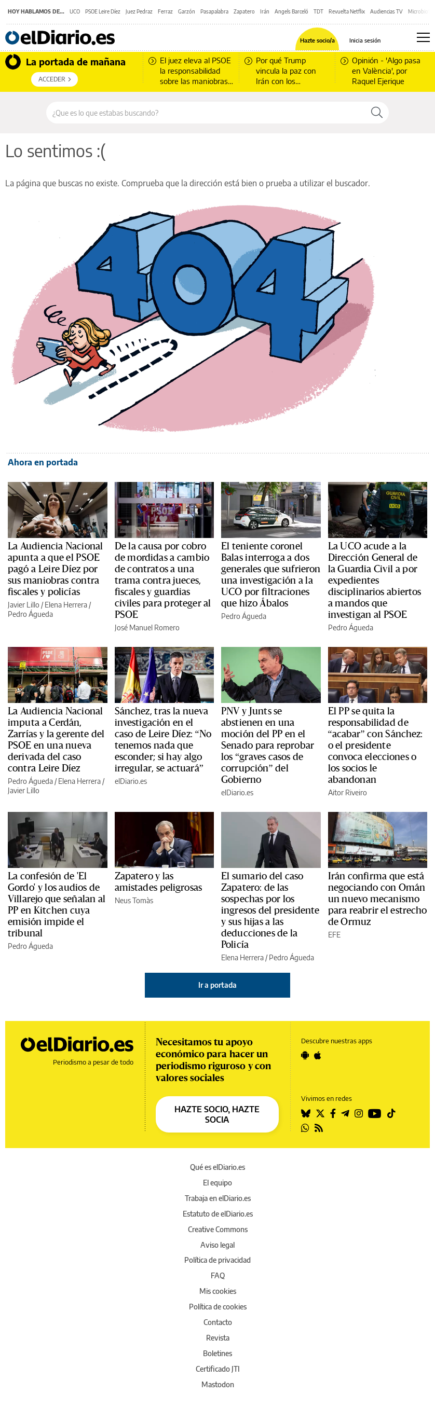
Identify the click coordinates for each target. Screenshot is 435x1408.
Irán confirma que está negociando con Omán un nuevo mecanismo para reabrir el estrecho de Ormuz (377, 899)
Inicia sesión (364, 40)
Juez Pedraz (139, 11)
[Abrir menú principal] (423, 37)
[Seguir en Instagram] (359, 1113)
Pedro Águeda (30, 614)
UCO (75, 11)
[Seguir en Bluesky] (305, 1113)
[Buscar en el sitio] (205, 112)
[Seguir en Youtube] (375, 1113)
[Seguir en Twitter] (320, 1113)
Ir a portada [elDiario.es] (217, 985)
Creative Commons (218, 1229)
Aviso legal (217, 1244)
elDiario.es (131, 781)
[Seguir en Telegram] (345, 1113)
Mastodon (217, 1384)
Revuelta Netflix (347, 11)
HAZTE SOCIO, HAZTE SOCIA (217, 1114)
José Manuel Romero (147, 627)
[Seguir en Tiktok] (391, 1113)
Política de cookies (218, 1306)
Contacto (217, 1322)
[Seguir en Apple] (317, 1055)
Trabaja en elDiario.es (218, 1198)
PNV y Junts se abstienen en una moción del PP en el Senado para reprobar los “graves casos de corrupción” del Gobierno (267, 745)
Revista (217, 1337)
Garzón (186, 11)
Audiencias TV (386, 11)
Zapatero (244, 11)
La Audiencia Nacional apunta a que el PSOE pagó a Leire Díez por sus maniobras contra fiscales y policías (55, 569)
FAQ (218, 1275)
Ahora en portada (43, 462)
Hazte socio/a (317, 40)
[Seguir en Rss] (319, 1128)
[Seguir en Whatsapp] (305, 1128)
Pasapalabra (214, 11)
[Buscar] (377, 112)
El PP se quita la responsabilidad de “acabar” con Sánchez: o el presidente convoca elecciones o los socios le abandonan (375, 745)
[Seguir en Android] (305, 1055)
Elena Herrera (66, 604)
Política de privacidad (217, 1259)
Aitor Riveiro (347, 792)
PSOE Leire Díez (102, 11)
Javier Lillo (23, 604)
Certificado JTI (218, 1368)
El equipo (217, 1182)
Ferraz (165, 11)
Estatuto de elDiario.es (218, 1213)
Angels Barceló (291, 11)
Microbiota (420, 11)
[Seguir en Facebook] (333, 1113)
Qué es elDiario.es (217, 1167)
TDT (318, 11)
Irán (264, 11)
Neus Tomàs (134, 900)
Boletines (217, 1353)
